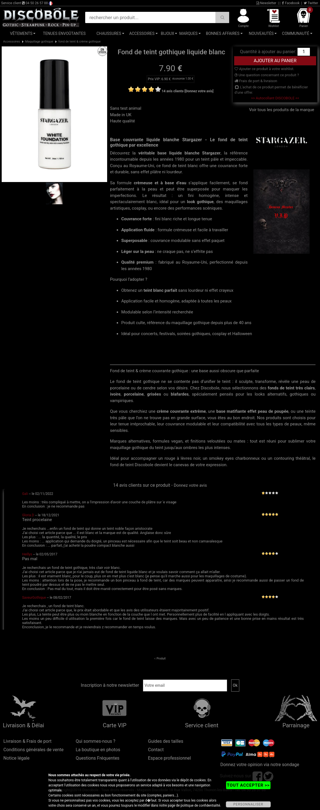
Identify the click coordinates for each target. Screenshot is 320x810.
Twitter (311, 3)
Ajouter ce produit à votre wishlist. (264, 69)
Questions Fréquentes (98, 758)
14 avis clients (173, 91)
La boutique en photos (98, 749)
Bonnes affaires (222, 33)
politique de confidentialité (200, 805)
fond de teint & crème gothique (79, 41)
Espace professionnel (169, 758)
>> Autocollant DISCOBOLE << (275, 98)
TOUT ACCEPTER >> (248, 785)
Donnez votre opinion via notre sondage (259, 764)
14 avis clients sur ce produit (141, 485)
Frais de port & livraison (256, 81)
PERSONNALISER (248, 804)
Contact (156, 749)
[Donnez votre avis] (199, 91)
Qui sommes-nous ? (95, 741)
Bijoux (167, 33)
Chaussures (108, 33)
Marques (188, 33)
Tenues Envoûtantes (64, 33)
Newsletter (266, 3)
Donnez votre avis (190, 485)
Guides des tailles (165, 741)
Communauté (295, 33)
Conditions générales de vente (33, 749)
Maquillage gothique (39, 41)
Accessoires (141, 33)
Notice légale (16, 758)
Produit (161, 658)
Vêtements (21, 33)
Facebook (290, 3)
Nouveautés (261, 33)
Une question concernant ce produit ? (267, 75)
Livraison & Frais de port (27, 741)
